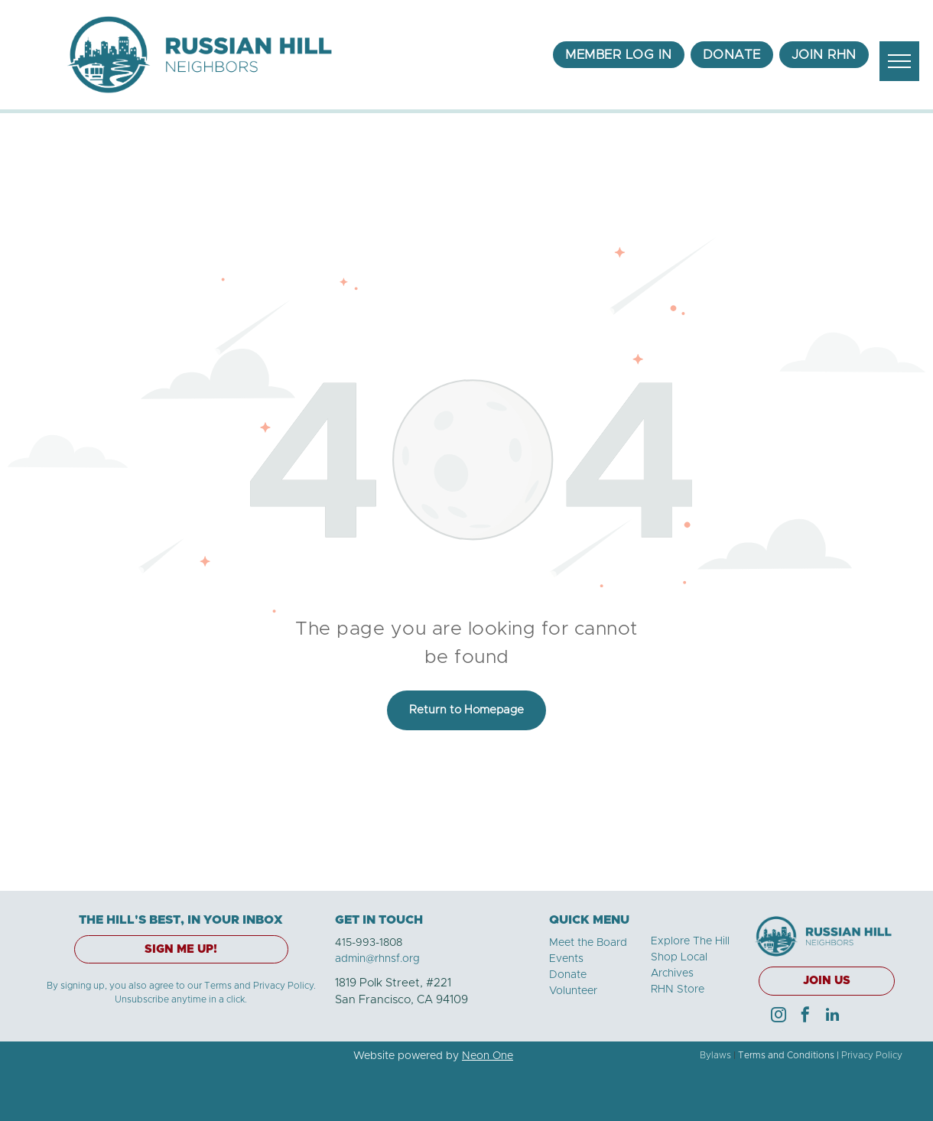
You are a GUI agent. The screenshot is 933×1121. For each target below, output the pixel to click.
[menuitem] (619, 55)
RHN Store (677, 989)
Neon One (487, 1056)
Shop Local (679, 957)
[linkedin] (832, 1016)
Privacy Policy (871, 1055)
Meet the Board (588, 942)
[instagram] (778, 1016)
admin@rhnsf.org (377, 959)
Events (566, 959)
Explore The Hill (690, 941)
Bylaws (715, 1055)
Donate (568, 975)
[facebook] (805, 1016)
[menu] (899, 61)
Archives (672, 973)
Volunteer (573, 991)
